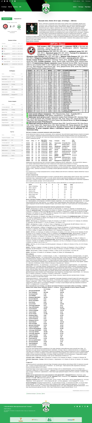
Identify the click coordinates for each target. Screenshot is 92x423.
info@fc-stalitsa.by (76, 1)
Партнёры (88, 6)
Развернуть (12, 67)
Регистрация (88, 1)
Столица (3, 6)
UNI (20, 6)
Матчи (10, 6)
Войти (83, 1)
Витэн (43, 393)
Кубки (74, 6)
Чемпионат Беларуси (31, 393)
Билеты (15, 6)
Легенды (80, 6)
